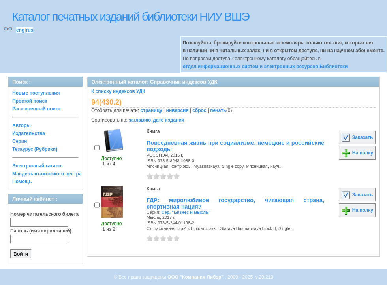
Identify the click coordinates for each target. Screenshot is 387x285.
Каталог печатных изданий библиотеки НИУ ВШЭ (130, 16)
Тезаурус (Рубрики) (34, 149)
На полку (357, 153)
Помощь (22, 181)
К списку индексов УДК (118, 91)
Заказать (357, 137)
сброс (199, 110)
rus (29, 30)
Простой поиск (29, 101)
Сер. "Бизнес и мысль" (186, 212)
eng (20, 30)
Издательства (28, 133)
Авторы (21, 125)
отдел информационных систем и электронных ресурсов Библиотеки (265, 66)
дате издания (168, 120)
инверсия (177, 110)
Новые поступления (36, 93)
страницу (151, 110)
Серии (19, 141)
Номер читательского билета (44, 214)
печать (218, 110)
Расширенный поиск (36, 109)
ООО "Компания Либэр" (196, 277)
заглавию (140, 120)
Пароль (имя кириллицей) (40, 231)
